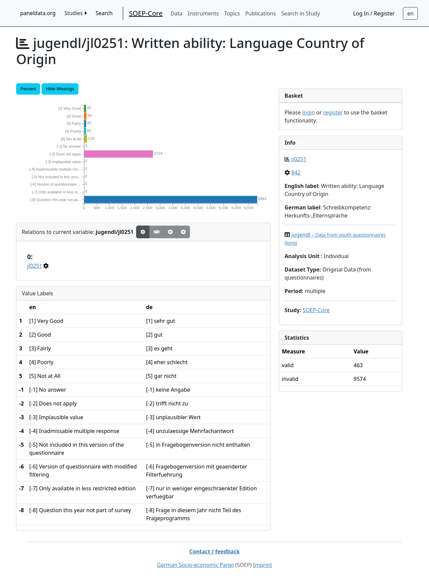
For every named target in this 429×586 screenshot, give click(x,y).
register (333, 112)
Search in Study (300, 13)
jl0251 (34, 266)
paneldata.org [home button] (38, 13)
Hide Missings (60, 88)
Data (176, 13)
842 (295, 172)
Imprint (262, 565)
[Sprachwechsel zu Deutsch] (410, 13)
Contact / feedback (214, 551)
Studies (75, 13)
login (308, 112)
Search (104, 13)
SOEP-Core (146, 13)
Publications (260, 13)
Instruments (203, 13)
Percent (28, 88)
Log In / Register (374, 13)
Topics (232, 13)
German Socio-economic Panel (195, 565)
